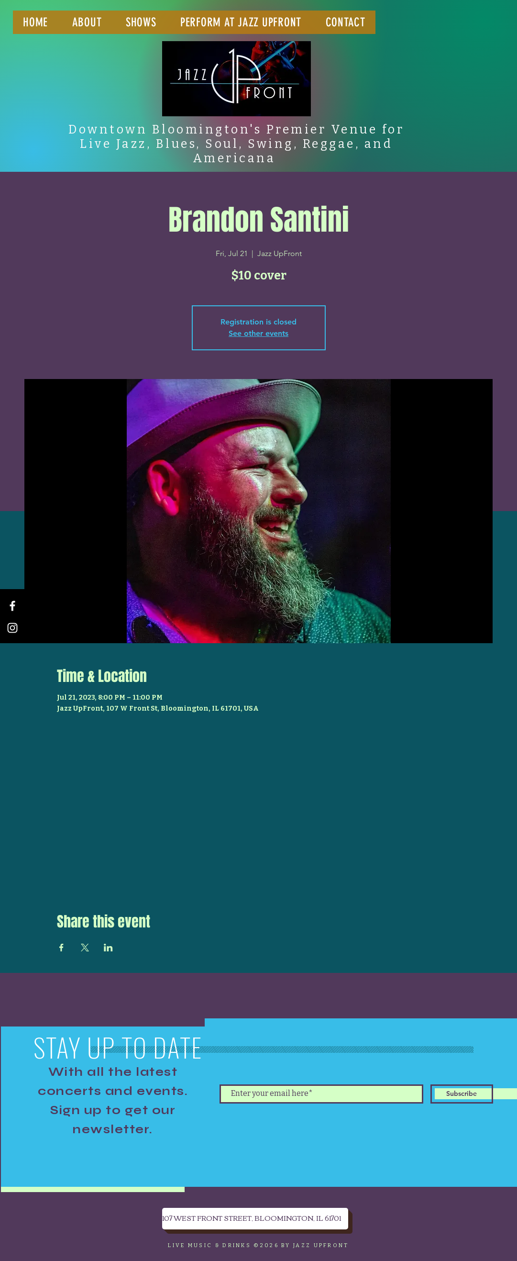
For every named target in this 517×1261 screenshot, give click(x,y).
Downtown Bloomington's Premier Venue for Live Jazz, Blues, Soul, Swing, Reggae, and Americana (236, 144)
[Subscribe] (461, 1094)
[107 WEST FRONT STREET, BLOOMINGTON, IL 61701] (255, 1218)
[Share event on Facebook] (61, 947)
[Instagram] (12, 628)
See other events (258, 333)
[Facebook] (12, 606)
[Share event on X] (84, 947)
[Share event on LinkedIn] (108, 947)
